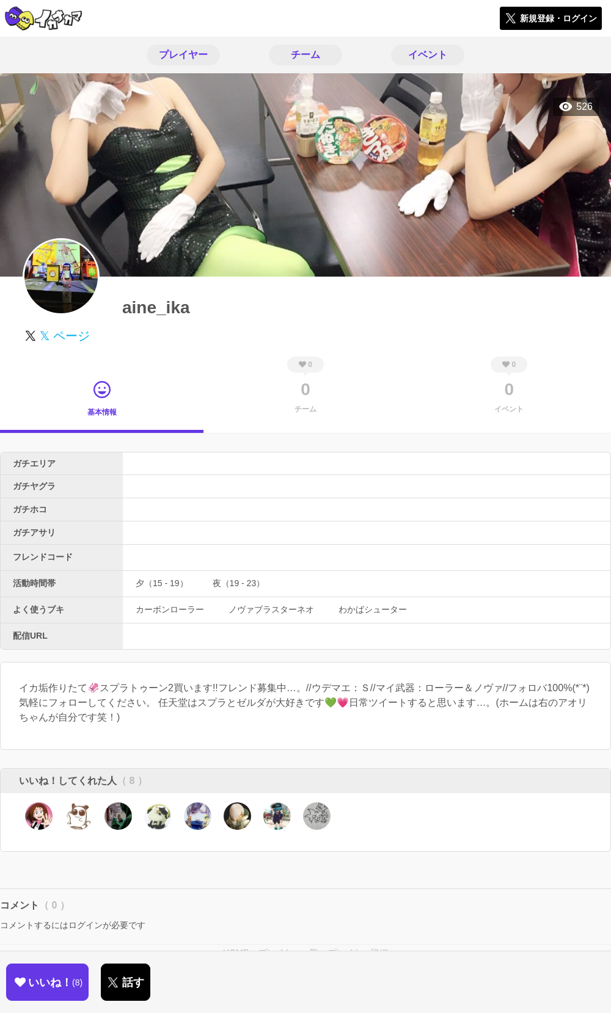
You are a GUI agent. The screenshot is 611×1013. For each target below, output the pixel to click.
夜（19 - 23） (239, 583)
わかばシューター (372, 609)
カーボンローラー (170, 609)
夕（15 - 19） (162, 583)
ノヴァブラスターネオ (271, 609)
